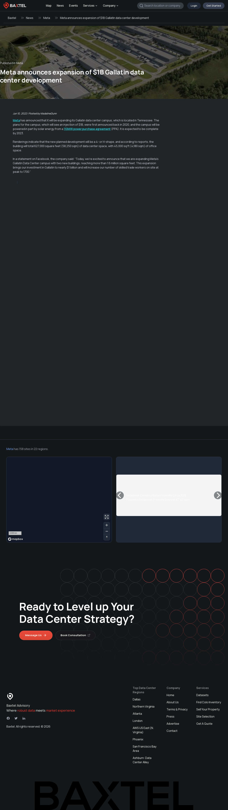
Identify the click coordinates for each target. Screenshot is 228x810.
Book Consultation (75, 635)
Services (90, 5)
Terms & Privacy (177, 709)
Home (170, 695)
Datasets (202, 695)
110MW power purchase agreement (87, 129)
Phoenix (138, 739)
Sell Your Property (208, 709)
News (60, 5)
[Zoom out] (107, 531)
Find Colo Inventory (208, 702)
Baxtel (12, 18)
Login (194, 5)
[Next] (218, 495)
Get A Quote (204, 724)
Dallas (137, 699)
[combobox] (160, 5)
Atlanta (137, 714)
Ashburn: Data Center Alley (142, 760)
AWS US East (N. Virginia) (143, 730)
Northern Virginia (143, 706)
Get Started (213, 5)
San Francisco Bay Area (144, 748)
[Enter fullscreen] (107, 517)
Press (170, 716)
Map (48, 5)
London (137, 721)
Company (111, 5)
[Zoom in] (107, 525)
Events (73, 5)
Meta (46, 18)
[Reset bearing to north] (107, 537)
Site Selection (205, 716)
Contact (172, 731)
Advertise (173, 724)
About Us (173, 702)
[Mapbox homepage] (15, 539)
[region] (59, 499)
